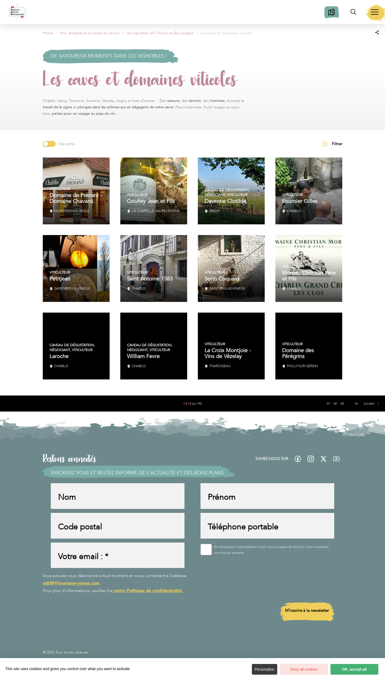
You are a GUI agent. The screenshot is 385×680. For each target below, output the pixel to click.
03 (342, 403)
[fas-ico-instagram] (311, 459)
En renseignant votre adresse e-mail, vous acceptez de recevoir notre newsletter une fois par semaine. (271, 552)
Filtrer (337, 144)
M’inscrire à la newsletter (307, 614)
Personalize (258, 669)
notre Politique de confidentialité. (148, 594)
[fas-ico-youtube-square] (336, 459)
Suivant (369, 403)
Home (48, 33)
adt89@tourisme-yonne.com (71, 587)
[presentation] (241, 585)
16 (356, 403)
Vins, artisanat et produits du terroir (90, 33)
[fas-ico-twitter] (323, 459)
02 (335, 403)
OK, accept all (353, 669)
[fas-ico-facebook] (298, 459)
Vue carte (66, 144)
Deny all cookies (299, 669)
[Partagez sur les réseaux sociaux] (377, 32)
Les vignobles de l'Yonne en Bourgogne (160, 33)
